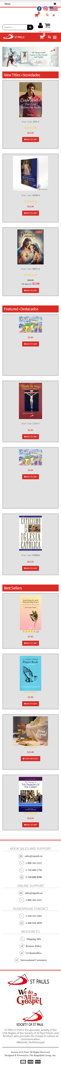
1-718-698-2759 (33, 870)
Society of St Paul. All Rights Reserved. (30, 1052)
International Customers (33, 960)
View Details (30, 759)
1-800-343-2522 (33, 863)
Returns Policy (34, 946)
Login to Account (44, 31)
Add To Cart (30, 139)
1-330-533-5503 (33, 916)
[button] (5, 57)
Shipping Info (33, 939)
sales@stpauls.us (34, 856)
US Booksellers (34, 953)
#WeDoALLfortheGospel (30, 1042)
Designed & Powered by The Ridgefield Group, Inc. (30, 1055)
